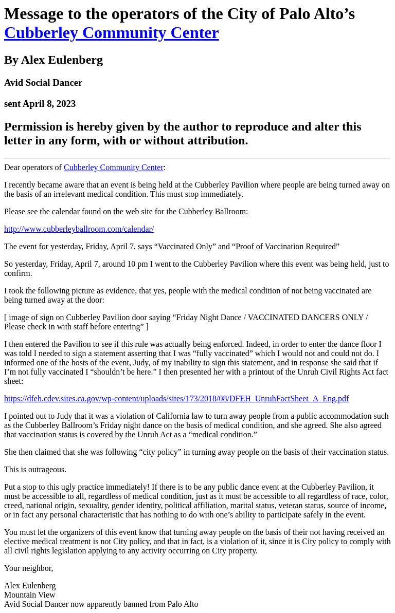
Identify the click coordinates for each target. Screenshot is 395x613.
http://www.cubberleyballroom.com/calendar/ (79, 229)
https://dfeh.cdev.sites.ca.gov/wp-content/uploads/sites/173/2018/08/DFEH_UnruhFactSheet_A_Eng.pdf (176, 398)
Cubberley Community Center (111, 32)
